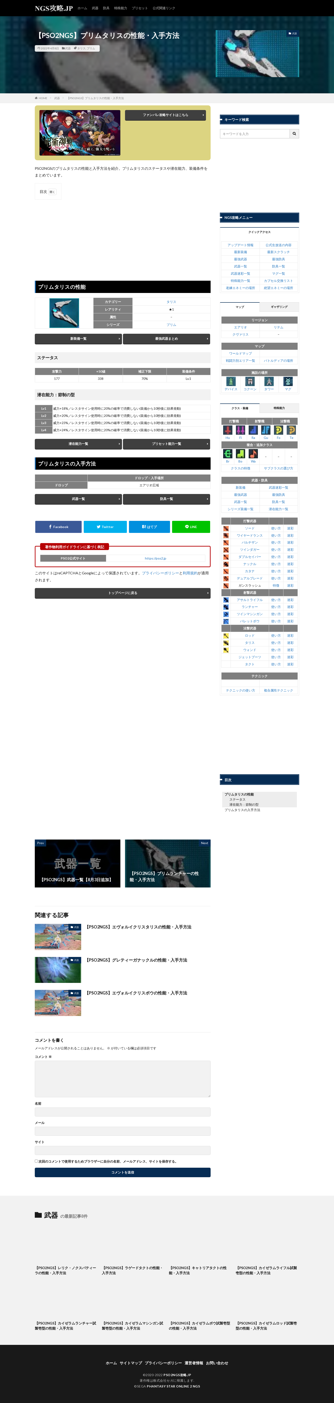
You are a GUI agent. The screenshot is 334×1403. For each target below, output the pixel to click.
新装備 (240, 487)
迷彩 (290, 528)
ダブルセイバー (249, 557)
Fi (240, 432)
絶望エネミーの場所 (278, 288)
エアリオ (240, 327)
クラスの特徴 (240, 468)
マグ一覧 (278, 273)
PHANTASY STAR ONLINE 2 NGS (173, 1386)
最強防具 (278, 259)
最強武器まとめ (166, 338)
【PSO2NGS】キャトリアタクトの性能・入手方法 (198, 1270)
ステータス (237, 799)
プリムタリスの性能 (239, 794)
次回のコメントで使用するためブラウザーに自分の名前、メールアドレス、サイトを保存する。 (108, 1161)
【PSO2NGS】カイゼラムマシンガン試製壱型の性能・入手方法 (132, 1326)
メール (40, 1122)
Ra (253, 432)
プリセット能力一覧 (166, 444)
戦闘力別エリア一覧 (240, 360)
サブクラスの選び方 (278, 468)
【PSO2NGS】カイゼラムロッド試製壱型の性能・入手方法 (266, 1326)
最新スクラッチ (278, 252)
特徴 (276, 585)
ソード (250, 528)
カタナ (250, 571)
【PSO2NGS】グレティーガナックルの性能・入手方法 (136, 960)
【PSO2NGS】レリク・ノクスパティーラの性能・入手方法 (65, 1270)
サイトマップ (131, 1363)
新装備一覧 (78, 338)
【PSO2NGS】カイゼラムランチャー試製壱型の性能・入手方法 (65, 1326)
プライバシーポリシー (160, 573)
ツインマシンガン (250, 614)
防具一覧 (166, 499)
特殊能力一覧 (240, 281)
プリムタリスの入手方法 (242, 810)
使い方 (276, 528)
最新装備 (240, 252)
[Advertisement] (123, 236)
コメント (43, 1056)
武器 (95, 8)
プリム (91, 48)
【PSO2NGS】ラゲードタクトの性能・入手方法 (132, 1270)
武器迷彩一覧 (240, 273)
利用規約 (190, 573)
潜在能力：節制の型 (244, 804)
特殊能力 (120, 8)
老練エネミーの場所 (240, 288)
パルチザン (250, 542)
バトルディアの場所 (278, 360)
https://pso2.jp (155, 558)
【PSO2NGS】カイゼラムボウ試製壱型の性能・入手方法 (199, 1326)
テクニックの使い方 (240, 690)
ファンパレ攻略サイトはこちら (165, 115)
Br (227, 456)
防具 (106, 8)
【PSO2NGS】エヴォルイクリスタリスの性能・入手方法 (138, 926)
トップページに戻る (122, 593)
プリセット (140, 8)
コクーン (250, 384)
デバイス (231, 384)
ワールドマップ (240, 353)
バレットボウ (250, 621)
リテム (278, 327)
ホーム (82, 8)
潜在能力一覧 (78, 444)
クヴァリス (240, 334)
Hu (227, 432)
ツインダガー (250, 549)
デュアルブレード (250, 578)
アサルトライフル (250, 600)
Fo (278, 432)
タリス (81, 48)
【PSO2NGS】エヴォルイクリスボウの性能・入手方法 (136, 992)
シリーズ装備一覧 (241, 509)
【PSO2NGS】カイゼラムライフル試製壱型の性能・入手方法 (266, 1270)
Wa (253, 456)
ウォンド (249, 650)
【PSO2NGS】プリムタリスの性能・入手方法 (95, 98)
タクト (250, 664)
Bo (240, 456)
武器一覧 (78, 499)
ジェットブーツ (249, 657)
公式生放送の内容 (279, 245)
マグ (288, 384)
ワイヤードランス (250, 535)
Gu (265, 432)
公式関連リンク (164, 8)
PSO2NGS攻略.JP (177, 1375)
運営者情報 (194, 1363)
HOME (43, 98)
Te (291, 432)
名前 (38, 1103)
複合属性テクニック (278, 690)
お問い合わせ (217, 1363)
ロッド (250, 635)
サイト (40, 1142)
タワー (269, 384)
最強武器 (240, 259)
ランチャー (250, 607)
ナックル (249, 564)
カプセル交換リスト (278, 281)
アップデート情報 (241, 245)
